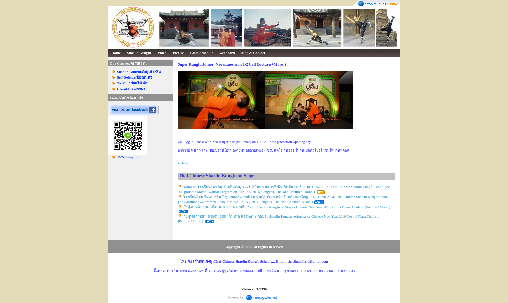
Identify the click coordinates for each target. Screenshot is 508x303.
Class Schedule (201, 53)
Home (116, 53)
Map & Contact (253, 53)
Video (161, 53)
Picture (178, 53)
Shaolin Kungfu (139, 53)
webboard (227, 53)
